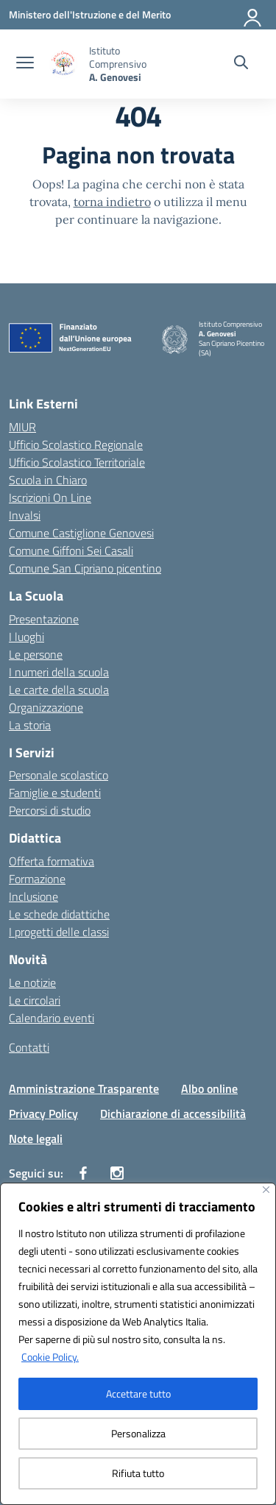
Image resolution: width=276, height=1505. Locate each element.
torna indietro (112, 201)
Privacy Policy (43, 1113)
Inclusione (33, 896)
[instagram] (117, 1173)
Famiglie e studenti (55, 792)
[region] (138, 1344)
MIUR (22, 427)
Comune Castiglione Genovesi (81, 533)
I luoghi (26, 636)
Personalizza (138, 1433)
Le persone (36, 654)
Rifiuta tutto (138, 1473)
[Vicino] (266, 1189)
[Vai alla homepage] (133, 64)
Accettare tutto (138, 1393)
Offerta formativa (51, 861)
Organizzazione (46, 707)
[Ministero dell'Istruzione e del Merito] (90, 14)
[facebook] (83, 1173)
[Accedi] (253, 14)
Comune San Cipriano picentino (85, 568)
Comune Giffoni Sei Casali (71, 550)
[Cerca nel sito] (241, 64)
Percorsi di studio (50, 810)
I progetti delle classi (59, 932)
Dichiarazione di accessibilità (173, 1113)
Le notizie (32, 982)
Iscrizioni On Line (50, 497)
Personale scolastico (58, 775)
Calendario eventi (51, 1018)
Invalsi (24, 515)
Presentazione (44, 619)
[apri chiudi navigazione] (25, 64)
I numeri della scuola (59, 672)
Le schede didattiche (59, 914)
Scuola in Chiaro (48, 480)
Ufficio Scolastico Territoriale (77, 462)
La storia (30, 725)
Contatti (29, 1047)
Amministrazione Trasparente (84, 1088)
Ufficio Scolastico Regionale (76, 444)
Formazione (37, 879)
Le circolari (34, 1000)
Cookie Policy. (50, 1356)
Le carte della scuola (59, 689)
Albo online (209, 1088)
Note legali (36, 1138)
